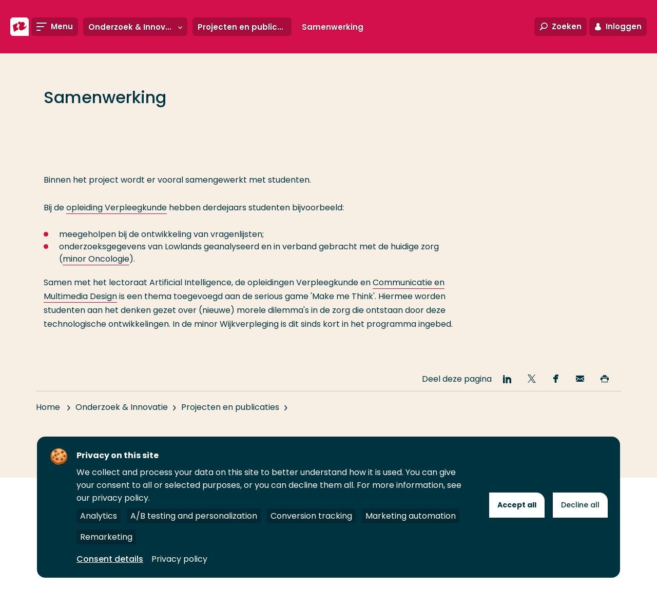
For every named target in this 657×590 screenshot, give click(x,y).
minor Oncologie (96, 259)
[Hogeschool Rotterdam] (19, 26)
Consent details (109, 559)
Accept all (516, 505)
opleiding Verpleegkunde (116, 207)
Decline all (580, 505)
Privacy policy (179, 559)
